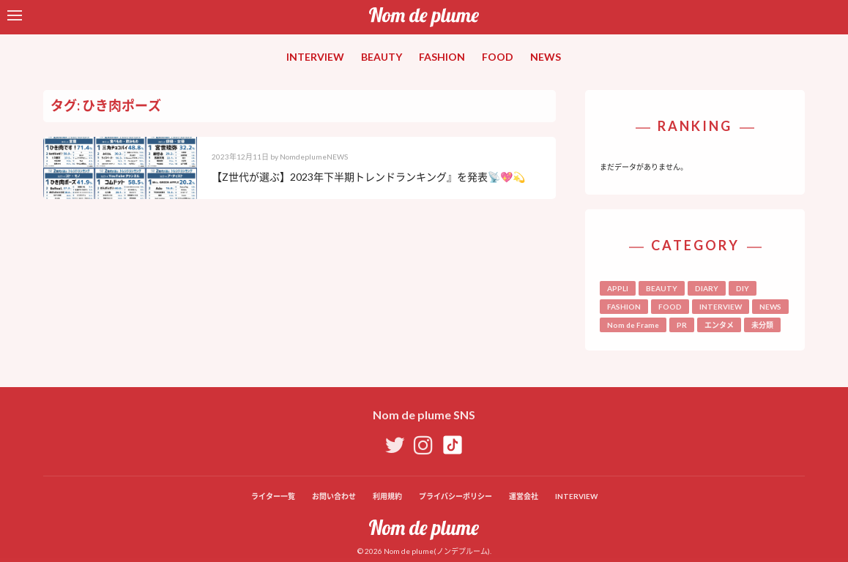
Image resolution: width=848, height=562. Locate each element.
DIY (742, 288)
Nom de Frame (633, 325)
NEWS (545, 56)
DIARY (706, 288)
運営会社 (523, 496)
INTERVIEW (315, 56)
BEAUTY (381, 56)
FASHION (442, 56)
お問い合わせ (334, 496)
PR (682, 325)
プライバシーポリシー (455, 496)
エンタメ (719, 325)
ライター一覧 (273, 496)
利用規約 (387, 496)
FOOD (497, 56)
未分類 (762, 325)
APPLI (617, 288)
